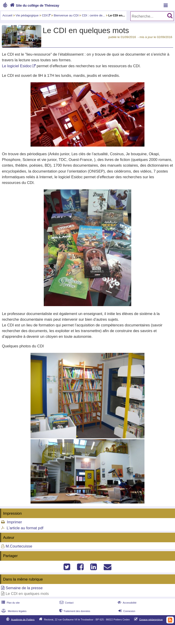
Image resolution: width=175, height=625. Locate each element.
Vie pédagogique (27, 15)
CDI (44, 15)
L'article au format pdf (25, 528)
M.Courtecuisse (19, 546)
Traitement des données (74, 611)
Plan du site (10, 602)
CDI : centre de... (93, 15)
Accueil (7, 15)
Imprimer (14, 522)
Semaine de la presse (24, 588)
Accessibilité (126, 602)
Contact (66, 602)
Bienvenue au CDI (66, 15)
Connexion (126, 611)
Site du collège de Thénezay (34, 5)
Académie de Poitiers (22, 619)
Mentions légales (13, 611)
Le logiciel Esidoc (16, 66)
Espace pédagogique (151, 619)
